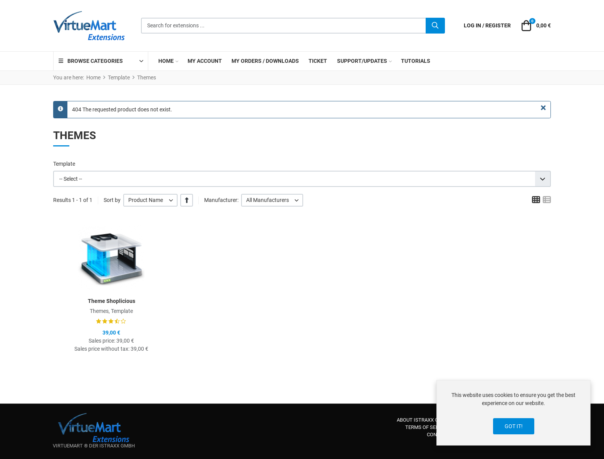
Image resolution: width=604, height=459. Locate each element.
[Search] (435, 26)
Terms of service (427, 427)
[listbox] (150, 200)
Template (64, 164)
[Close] (543, 107)
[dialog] (513, 413)
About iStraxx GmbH (423, 420)
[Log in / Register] (487, 25)
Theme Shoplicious (111, 301)
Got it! (514, 426)
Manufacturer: (221, 200)
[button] (535, 25)
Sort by (112, 200)
